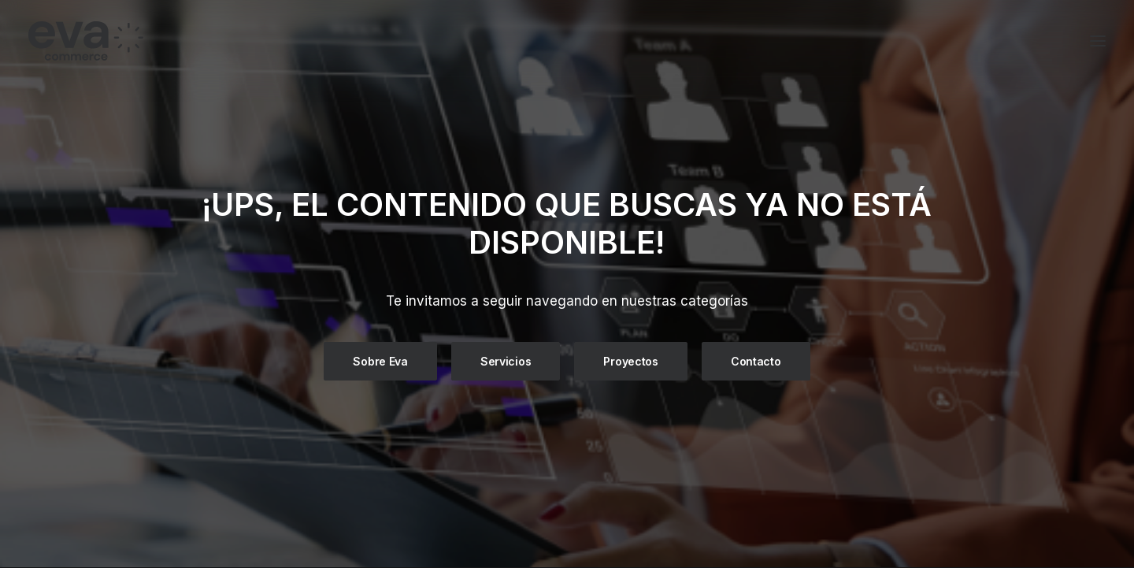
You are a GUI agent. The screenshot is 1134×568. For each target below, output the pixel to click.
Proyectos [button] (630, 361)
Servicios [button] (505, 361)
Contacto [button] (756, 361)
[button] (1098, 41)
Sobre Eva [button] (380, 361)
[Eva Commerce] (200, 41)
